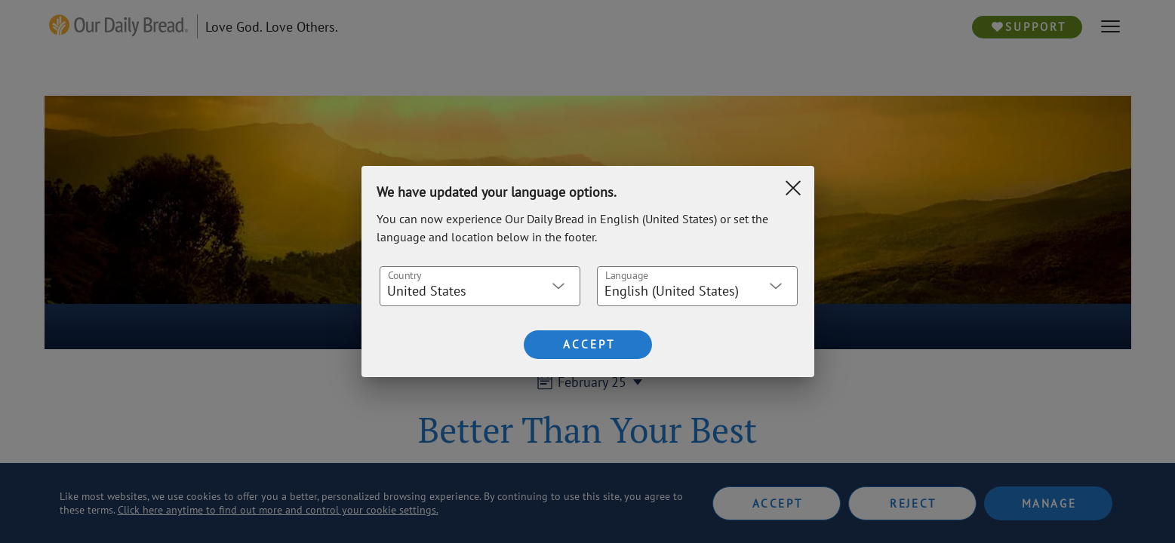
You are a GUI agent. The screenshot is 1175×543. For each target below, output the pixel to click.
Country (403, 275)
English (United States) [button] (671, 290)
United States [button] (426, 290)
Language (625, 275)
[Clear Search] (793, 188)
